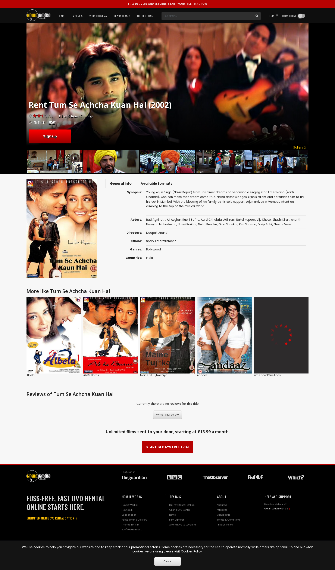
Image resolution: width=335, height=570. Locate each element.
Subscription (129, 514)
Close (167, 561)
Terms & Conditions (229, 519)
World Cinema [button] (98, 15)
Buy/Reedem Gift (132, 529)
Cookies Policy (191, 551)
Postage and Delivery (134, 519)
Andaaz (202, 375)
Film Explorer (176, 519)
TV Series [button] (76, 15)
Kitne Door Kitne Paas (267, 375)
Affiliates (222, 510)
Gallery (299, 148)
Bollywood (153, 250)
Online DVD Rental (179, 510)
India (149, 259)
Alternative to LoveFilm (182, 524)
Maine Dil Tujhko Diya (153, 375)
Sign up (50, 136)
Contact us (223, 514)
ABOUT (221, 496)
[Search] (207, 16)
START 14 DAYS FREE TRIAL (168, 447)
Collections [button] (145, 15)
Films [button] (61, 15)
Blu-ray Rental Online (181, 505)
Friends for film (131, 524)
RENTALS (175, 496)
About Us (222, 505)
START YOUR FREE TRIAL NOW (167, 4)
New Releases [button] (122, 15)
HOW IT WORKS (132, 496)
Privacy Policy (225, 524)
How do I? (127, 510)
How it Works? (130, 505)
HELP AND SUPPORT (277, 496)
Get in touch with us (276, 508)
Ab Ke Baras (91, 375)
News (172, 514)
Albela (30, 375)
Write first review (167, 415)
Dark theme (289, 15)
